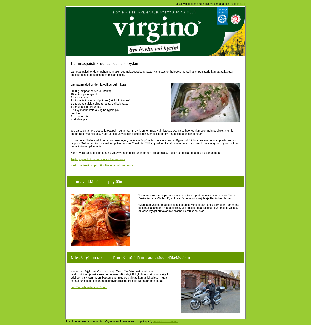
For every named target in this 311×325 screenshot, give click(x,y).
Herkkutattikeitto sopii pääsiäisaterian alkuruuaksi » (102, 165)
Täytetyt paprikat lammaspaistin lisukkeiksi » (98, 159)
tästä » (241, 3)
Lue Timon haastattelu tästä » (89, 287)
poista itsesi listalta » (165, 321)
